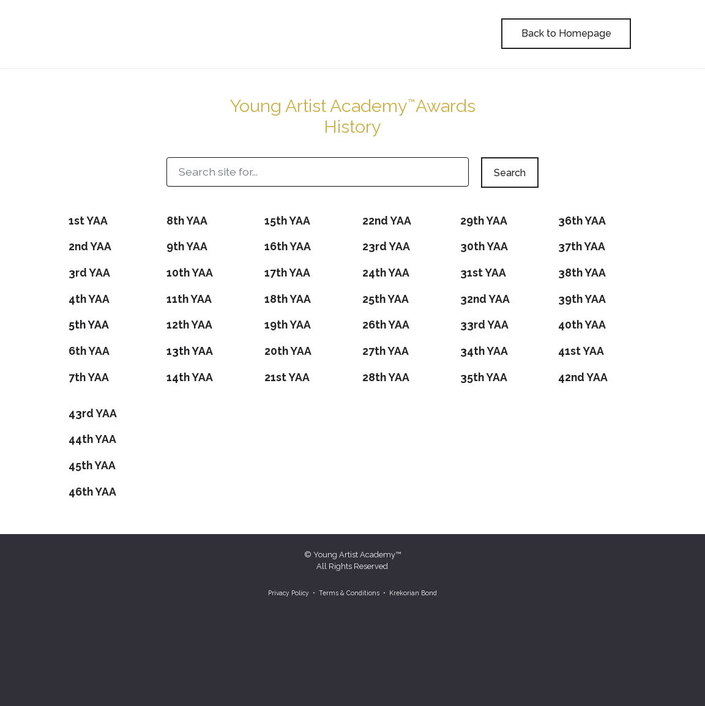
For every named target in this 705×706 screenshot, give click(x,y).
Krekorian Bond (413, 592)
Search (510, 173)
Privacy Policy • (291, 592)
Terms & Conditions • (353, 592)
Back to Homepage (566, 33)
